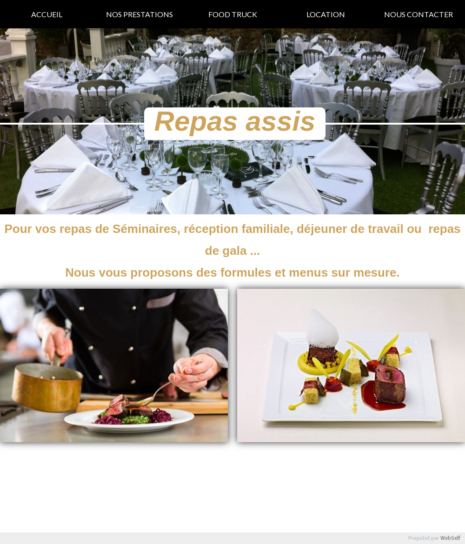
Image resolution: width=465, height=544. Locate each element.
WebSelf (450, 538)
